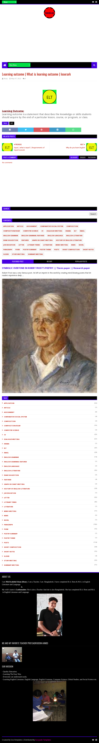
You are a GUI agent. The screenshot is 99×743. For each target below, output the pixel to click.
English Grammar (10, 236)
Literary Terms (33, 245)
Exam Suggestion (10, 240)
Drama (68, 231)
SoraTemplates (16, 740)
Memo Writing (62, 245)
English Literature (74, 236)
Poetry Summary (29, 250)
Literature (47, 245)
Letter (21, 245)
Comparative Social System (51, 226)
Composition (72, 226)
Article (20, 226)
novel (81, 245)
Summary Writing (35, 254)
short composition (71, 250)
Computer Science (30, 231)
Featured (25, 240)
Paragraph (7, 250)
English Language (55, 236)
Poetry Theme (45, 250)
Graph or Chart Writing (42, 240)
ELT (12, 123)
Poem (17, 250)
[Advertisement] (49, 42)
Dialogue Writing (54, 231)
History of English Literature (69, 240)
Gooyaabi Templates (43, 740)
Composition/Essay (11, 231)
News (73, 245)
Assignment (32, 226)
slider (6, 254)
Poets (56, 250)
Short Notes (88, 250)
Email (82, 231)
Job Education (9, 245)
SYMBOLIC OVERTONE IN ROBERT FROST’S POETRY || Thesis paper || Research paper (46, 268)
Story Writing (18, 254)
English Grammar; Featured (32, 236)
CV (42, 231)
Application (8, 226)
